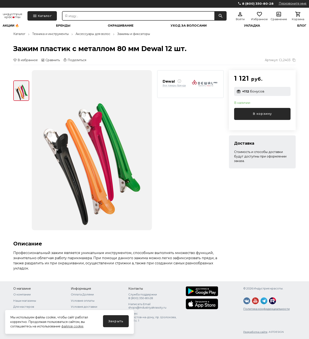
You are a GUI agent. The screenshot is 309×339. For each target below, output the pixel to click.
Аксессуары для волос (93, 34)
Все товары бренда (174, 85)
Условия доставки (84, 306)
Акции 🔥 (11, 25)
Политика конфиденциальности (266, 308)
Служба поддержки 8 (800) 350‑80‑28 (142, 296)
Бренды (63, 25)
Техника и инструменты (50, 34)
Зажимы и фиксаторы (133, 34)
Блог (301, 25)
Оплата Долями (82, 294)
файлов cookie (72, 326)
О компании (22, 294)
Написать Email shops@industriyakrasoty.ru (147, 305)
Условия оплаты (82, 300)
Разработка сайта (255, 331)
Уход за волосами (189, 25)
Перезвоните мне (292, 3)
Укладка (252, 25)
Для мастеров (23, 306)
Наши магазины (24, 300)
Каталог (19, 34)
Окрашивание (120, 25)
